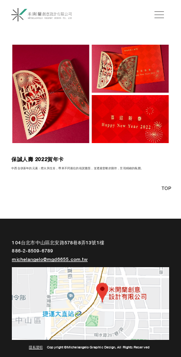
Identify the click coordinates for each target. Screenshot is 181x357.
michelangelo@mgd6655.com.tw (49, 259)
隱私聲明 (35, 347)
